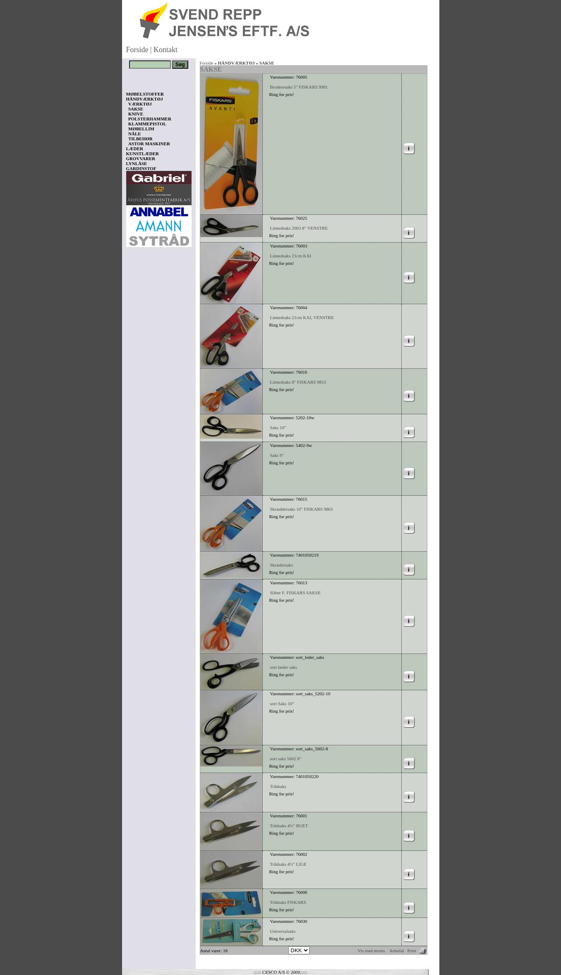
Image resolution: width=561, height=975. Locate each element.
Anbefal (396, 950)
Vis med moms (371, 950)
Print (412, 950)
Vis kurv (137, 925)
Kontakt (165, 50)
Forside (137, 50)
